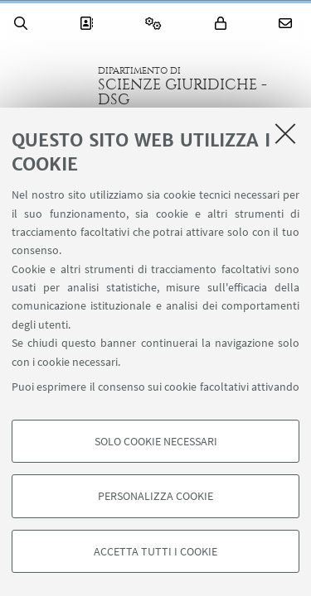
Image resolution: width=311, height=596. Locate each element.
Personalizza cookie (155, 495)
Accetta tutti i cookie (155, 551)
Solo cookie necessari (156, 441)
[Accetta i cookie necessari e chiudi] (285, 133)
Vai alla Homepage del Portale (49, 86)
